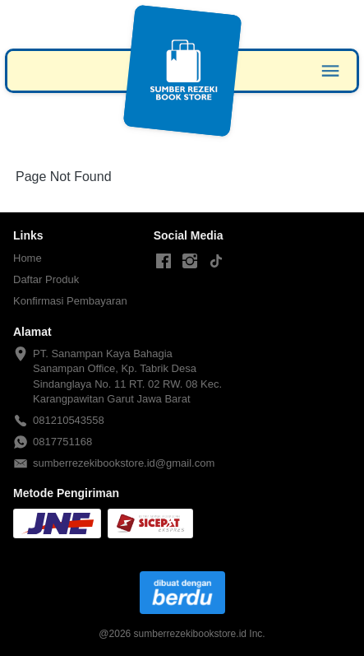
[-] (163, 261)
